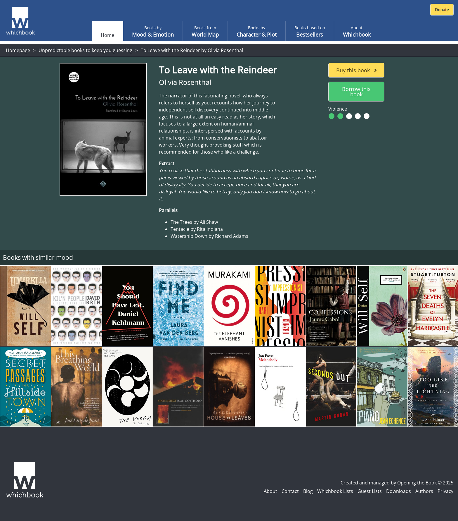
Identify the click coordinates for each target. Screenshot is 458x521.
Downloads (398, 491)
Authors (424, 491)
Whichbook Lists (335, 491)
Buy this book (356, 70)
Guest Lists (370, 491)
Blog (308, 491)
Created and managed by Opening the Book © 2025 (397, 482)
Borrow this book (356, 91)
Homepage (18, 50)
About (270, 491)
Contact (290, 491)
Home (107, 35)
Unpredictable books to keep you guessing (85, 50)
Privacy (445, 491)
